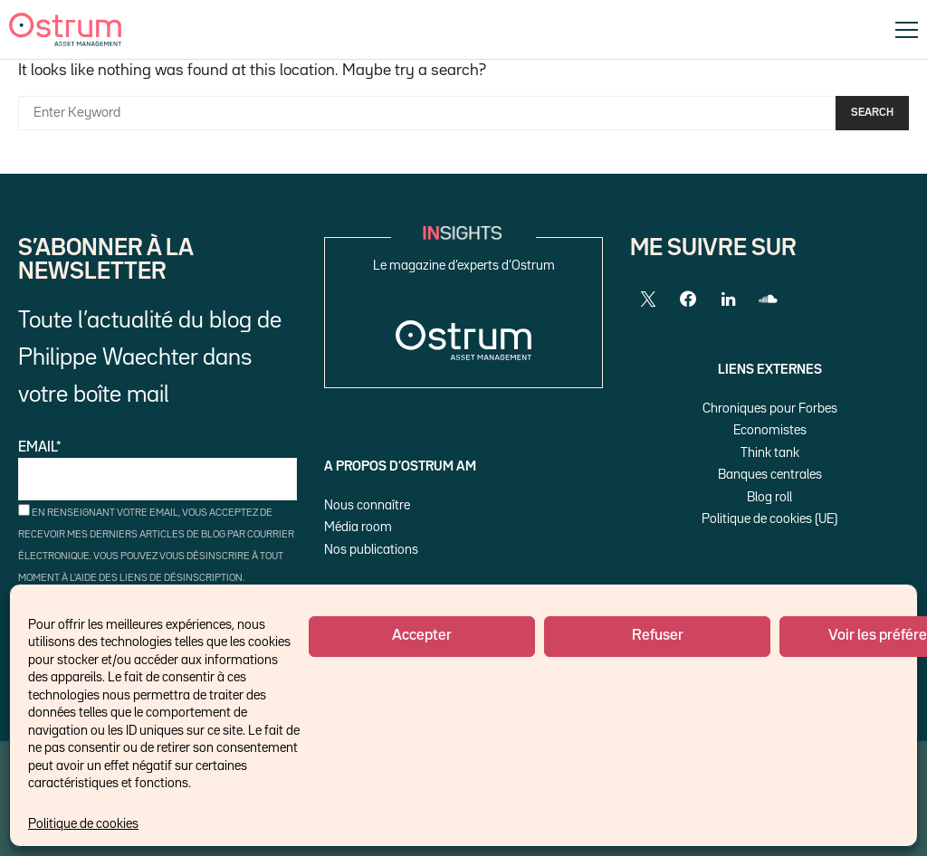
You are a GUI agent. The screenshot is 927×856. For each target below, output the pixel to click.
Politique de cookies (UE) (769, 519)
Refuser (657, 635)
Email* (157, 471)
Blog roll (769, 497)
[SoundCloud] (767, 299)
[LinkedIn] (727, 299)
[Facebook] (688, 299)
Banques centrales (770, 474)
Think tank (770, 453)
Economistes (770, 430)
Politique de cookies (83, 824)
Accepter (422, 635)
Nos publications (371, 550)
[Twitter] (648, 299)
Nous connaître (367, 505)
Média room (358, 527)
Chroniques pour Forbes (769, 408)
